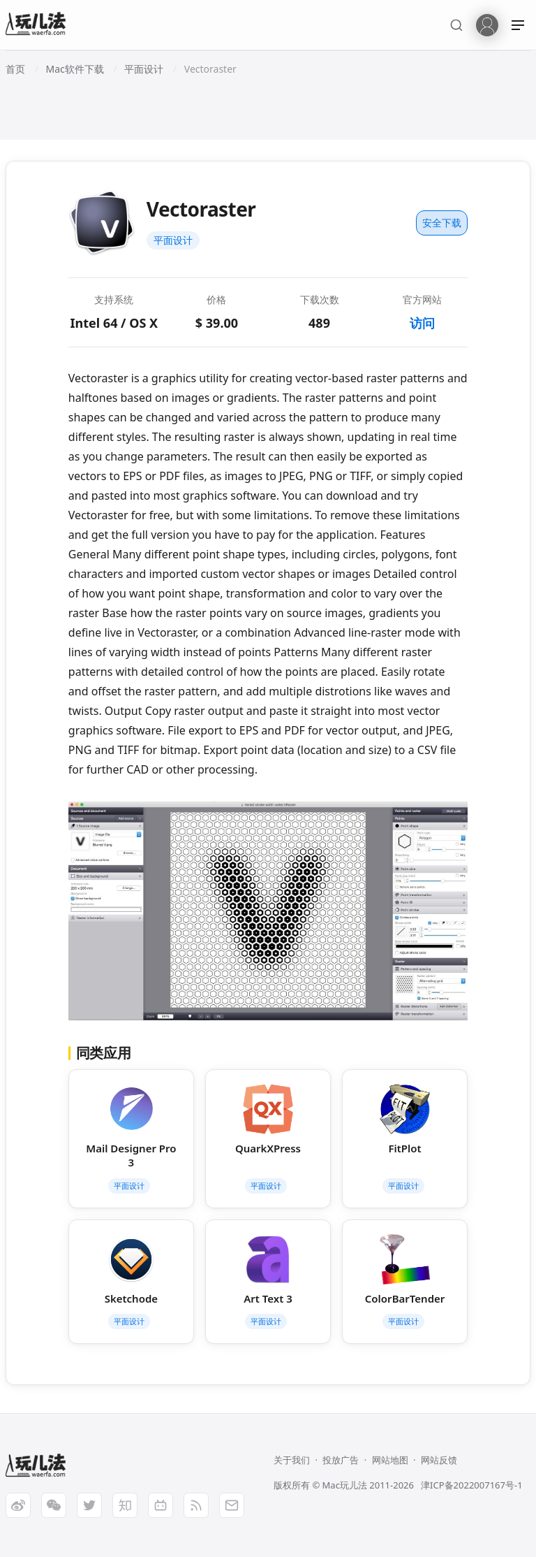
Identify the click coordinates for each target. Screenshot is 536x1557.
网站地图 (390, 1460)
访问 (422, 322)
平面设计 (173, 240)
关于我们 (292, 1460)
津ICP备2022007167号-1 (471, 1485)
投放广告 (340, 1460)
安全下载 (441, 222)
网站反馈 (439, 1460)
